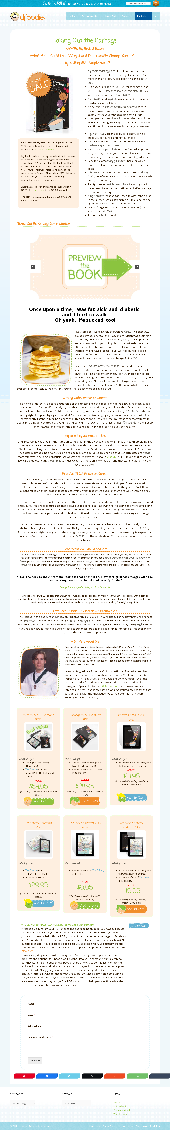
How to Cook (110, 16)
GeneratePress (44, 1126)
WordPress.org (121, 1113)
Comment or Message (40, 1037)
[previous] (33, 267)
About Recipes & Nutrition (148, 1126)
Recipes (128, 16)
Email (31, 1015)
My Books (144, 16)
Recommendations (90, 16)
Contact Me (94, 1126)
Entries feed (119, 1105)
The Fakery (31, 769)
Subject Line (34, 1026)
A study (111, 456)
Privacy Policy (108, 1126)
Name (31, 1004)
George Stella (66, 587)
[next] (137, 267)
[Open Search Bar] (156, 16)
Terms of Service (125, 1126)
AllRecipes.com (110, 686)
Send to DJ (35, 1060)
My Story (72, 16)
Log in (116, 1101)
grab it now (38, 190)
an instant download (44, 149)
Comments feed (121, 1110)
